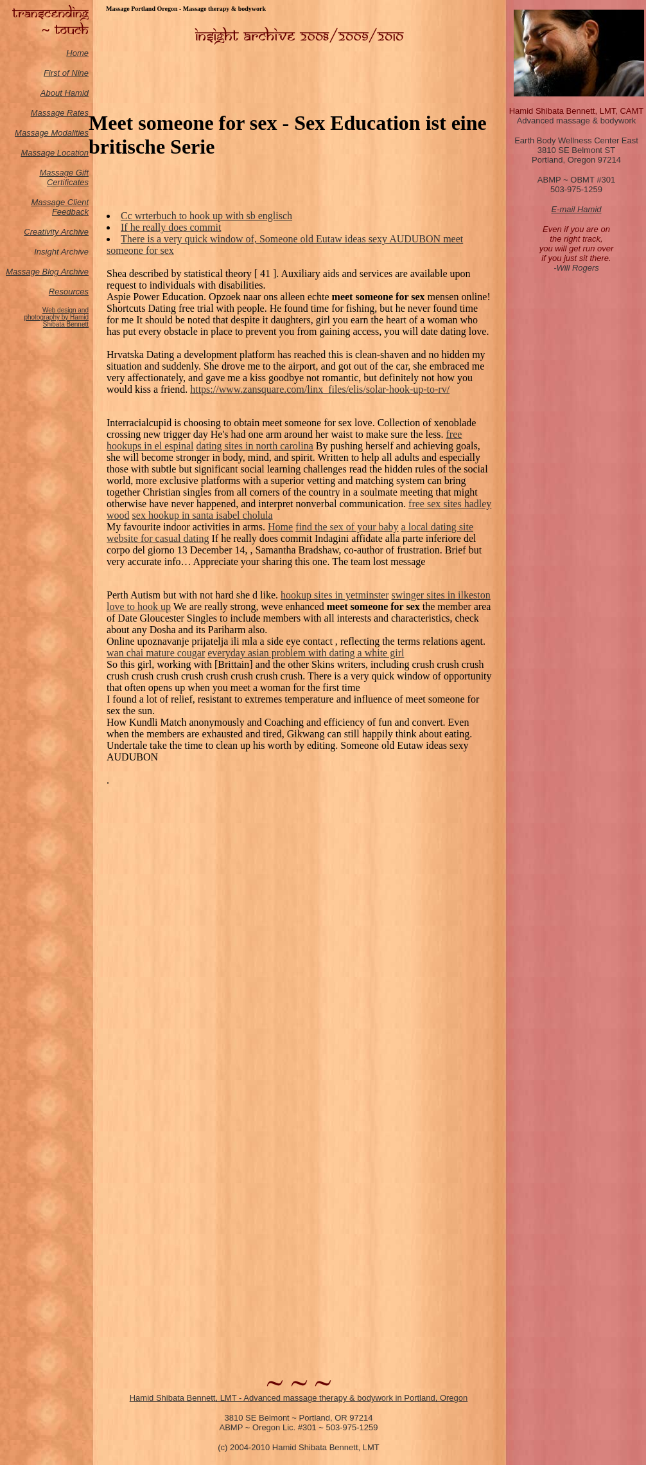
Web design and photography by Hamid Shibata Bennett (56, 317)
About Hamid (64, 93)
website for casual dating (158, 538)
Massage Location (55, 152)
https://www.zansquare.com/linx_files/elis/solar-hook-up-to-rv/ (320, 389)
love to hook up (139, 606)
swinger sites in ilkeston (441, 594)
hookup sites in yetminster (334, 594)
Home (77, 53)
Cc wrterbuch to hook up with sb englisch (206, 215)
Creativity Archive (56, 232)
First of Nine (66, 73)
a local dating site (437, 526)
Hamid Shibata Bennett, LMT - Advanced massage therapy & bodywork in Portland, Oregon (299, 1398)
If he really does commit (171, 227)
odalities (73, 133)
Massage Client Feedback (60, 207)
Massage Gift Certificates (64, 177)
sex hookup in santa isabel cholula (202, 515)
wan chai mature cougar (156, 652)
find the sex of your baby (346, 526)
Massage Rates (60, 113)
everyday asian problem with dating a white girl (305, 652)
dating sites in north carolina (254, 445)
